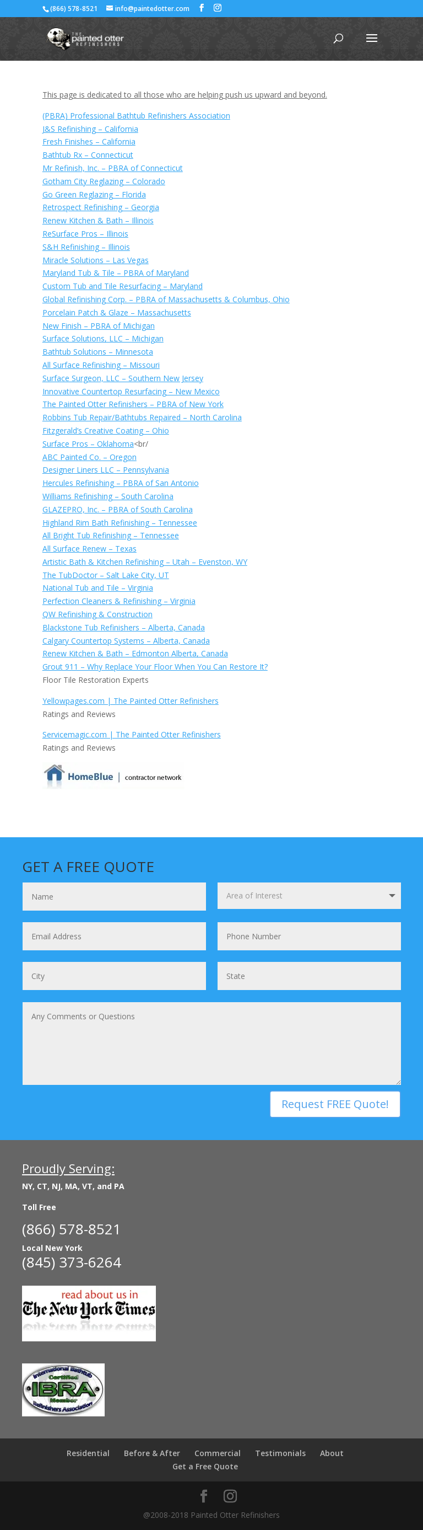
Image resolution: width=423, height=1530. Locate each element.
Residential (88, 1453)
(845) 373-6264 (71, 1262)
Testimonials (280, 1453)
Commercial (217, 1453)
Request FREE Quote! (335, 1103)
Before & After (152, 1453)
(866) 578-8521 (73, 8)
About (332, 1453)
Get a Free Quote (205, 1466)
